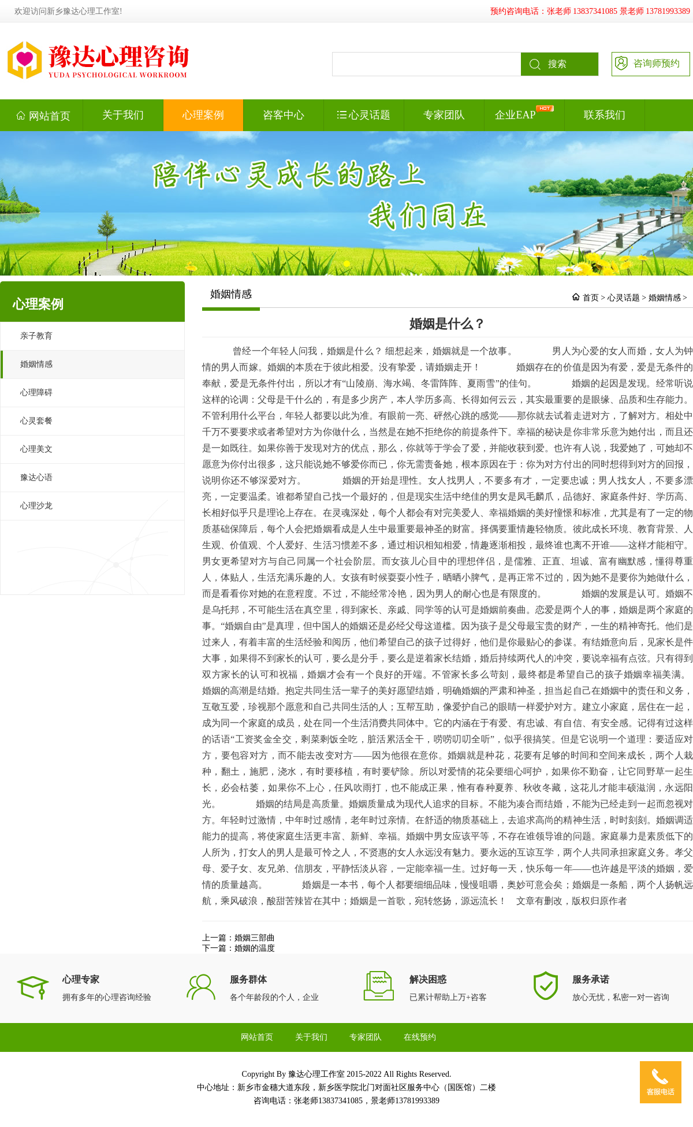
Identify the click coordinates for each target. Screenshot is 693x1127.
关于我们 (123, 115)
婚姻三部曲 (254, 937)
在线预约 (420, 1037)
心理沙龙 (36, 505)
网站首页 (43, 115)
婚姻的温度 (254, 948)
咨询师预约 (646, 62)
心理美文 (36, 449)
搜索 (544, 64)
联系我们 (604, 115)
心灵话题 (364, 115)
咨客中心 (283, 115)
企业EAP (524, 113)
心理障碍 (36, 392)
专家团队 (444, 115)
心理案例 (203, 115)
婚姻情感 (36, 364)
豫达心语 (36, 477)
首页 (591, 297)
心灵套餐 (36, 420)
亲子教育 (36, 336)
